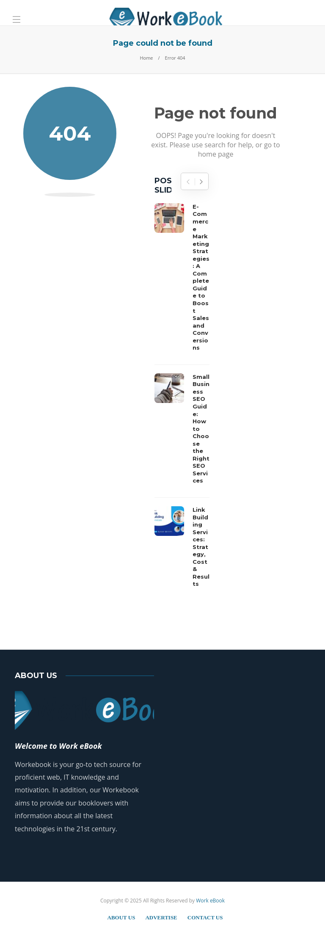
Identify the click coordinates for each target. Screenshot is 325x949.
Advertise (161, 917)
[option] (181, 397)
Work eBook (210, 900)
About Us (121, 917)
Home (146, 58)
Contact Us (205, 917)
